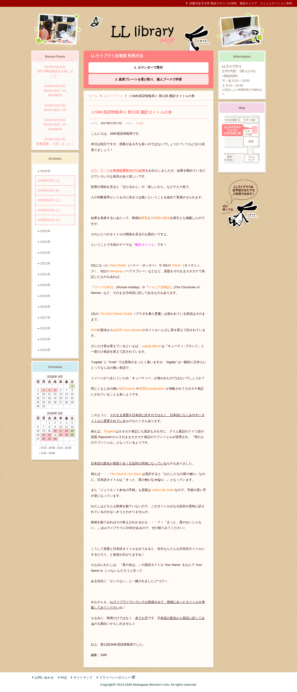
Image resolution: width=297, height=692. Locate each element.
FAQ (64, 677)
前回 (94, 170)
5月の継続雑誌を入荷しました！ (55, 71)
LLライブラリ (113, 96)
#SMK (140, 123)
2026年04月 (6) (48, 190)
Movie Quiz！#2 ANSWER (55, 90)
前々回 (105, 170)
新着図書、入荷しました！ (55, 141)
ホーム (93, 96)
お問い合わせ (44, 677)
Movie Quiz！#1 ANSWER (55, 124)
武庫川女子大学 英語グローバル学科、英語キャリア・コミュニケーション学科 (240, 3)
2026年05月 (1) (48, 180)
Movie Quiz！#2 (55, 107)
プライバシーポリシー (115, 677)
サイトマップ (82, 677)
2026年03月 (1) (48, 200)
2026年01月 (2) (48, 220)
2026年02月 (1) (48, 210)
